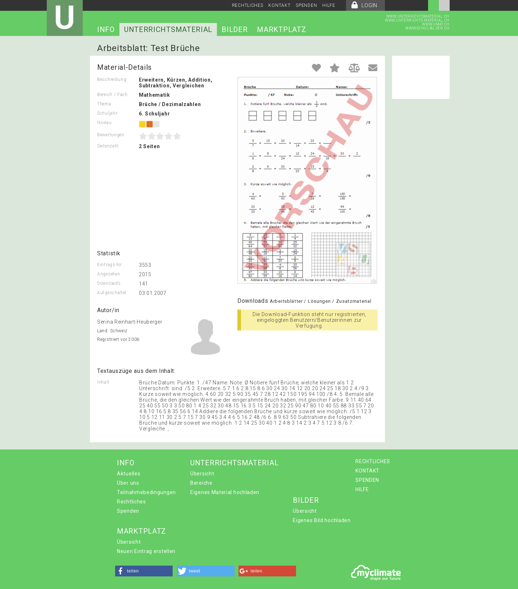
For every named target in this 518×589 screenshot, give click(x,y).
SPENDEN (306, 5)
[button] (144, 571)
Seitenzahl (108, 146)
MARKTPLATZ (281, 29)
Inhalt (103, 382)
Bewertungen (110, 134)
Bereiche (201, 483)
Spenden (128, 511)
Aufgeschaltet (112, 292)
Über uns (128, 483)
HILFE (328, 5)
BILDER (234, 29)
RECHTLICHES (247, 5)
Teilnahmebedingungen (146, 492)
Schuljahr (107, 113)
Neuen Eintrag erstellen (146, 551)
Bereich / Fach (112, 94)
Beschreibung (111, 79)
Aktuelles (128, 473)
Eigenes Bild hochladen (321, 520)
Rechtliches (131, 501)
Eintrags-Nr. (110, 264)
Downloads (109, 283)
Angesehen (108, 274)
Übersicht (202, 473)
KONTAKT (279, 5)
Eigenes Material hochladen (224, 492)
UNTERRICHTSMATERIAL (168, 29)
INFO (106, 29)
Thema (104, 103)
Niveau (104, 122)
